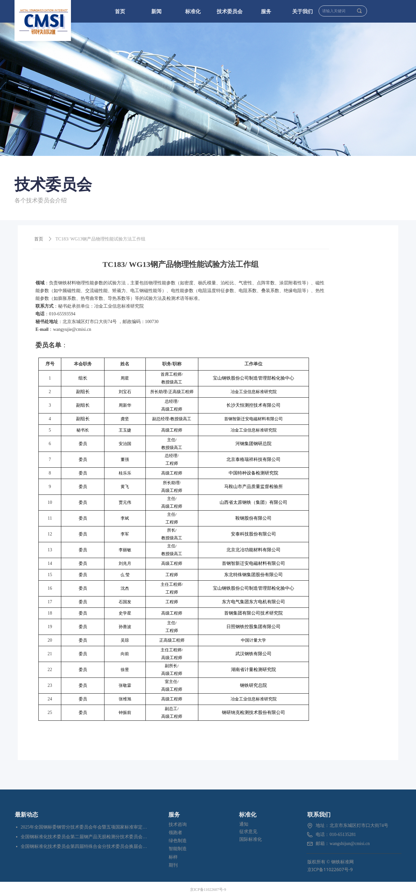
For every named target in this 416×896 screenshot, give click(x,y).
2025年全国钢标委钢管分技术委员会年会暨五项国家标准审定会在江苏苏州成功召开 (84, 827)
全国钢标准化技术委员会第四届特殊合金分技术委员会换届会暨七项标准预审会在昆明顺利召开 (84, 846)
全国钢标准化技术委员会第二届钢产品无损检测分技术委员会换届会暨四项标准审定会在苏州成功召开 (84, 836)
